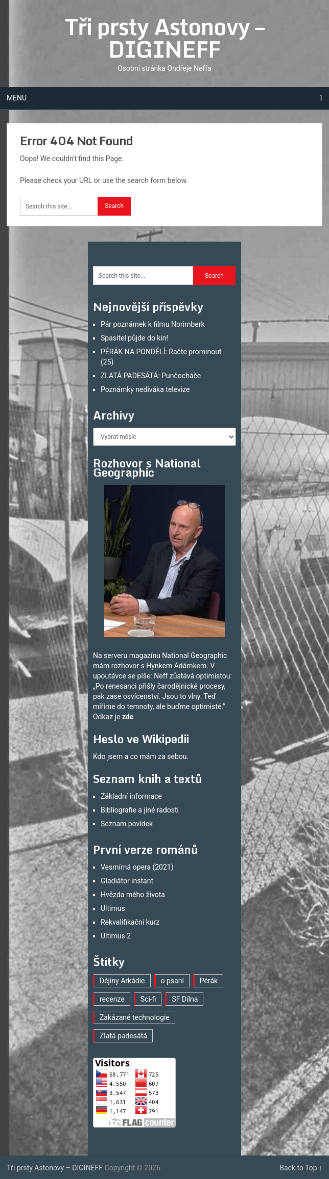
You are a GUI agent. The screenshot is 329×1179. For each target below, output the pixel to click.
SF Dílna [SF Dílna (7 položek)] (185, 999)
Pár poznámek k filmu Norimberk (153, 324)
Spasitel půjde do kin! (134, 338)
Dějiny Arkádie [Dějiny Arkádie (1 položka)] (122, 981)
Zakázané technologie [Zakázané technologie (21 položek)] (135, 1017)
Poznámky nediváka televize (145, 389)
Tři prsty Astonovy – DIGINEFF (164, 37)
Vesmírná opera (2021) (137, 867)
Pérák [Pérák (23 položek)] (209, 981)
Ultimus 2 (116, 936)
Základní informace (131, 796)
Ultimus (113, 908)
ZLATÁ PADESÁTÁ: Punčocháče (151, 376)
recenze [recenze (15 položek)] (112, 999)
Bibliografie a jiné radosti (140, 810)
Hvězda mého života (133, 894)
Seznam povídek (127, 824)
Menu (17, 98)
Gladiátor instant (127, 881)
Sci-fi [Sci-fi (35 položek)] (148, 999)
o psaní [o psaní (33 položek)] (172, 981)
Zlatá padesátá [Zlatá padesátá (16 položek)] (123, 1036)
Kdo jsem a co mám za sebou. (141, 756)
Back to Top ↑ (300, 1168)
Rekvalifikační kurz (130, 922)
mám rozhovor (116, 666)
